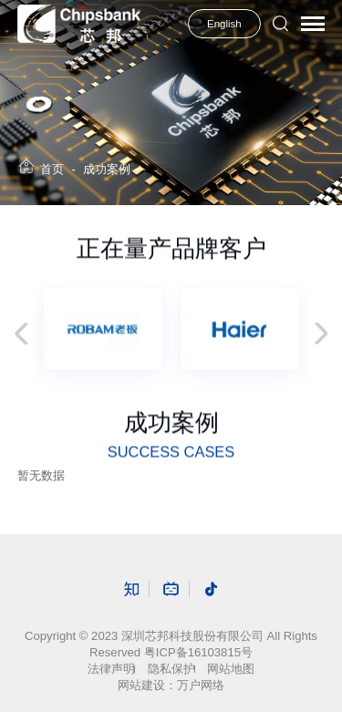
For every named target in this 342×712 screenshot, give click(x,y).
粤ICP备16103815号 (198, 652)
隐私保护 (171, 669)
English (224, 23)
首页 (52, 169)
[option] (103, 329)
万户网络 (200, 685)
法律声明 (111, 669)
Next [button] (317, 334)
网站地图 (230, 669)
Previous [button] (26, 334)
